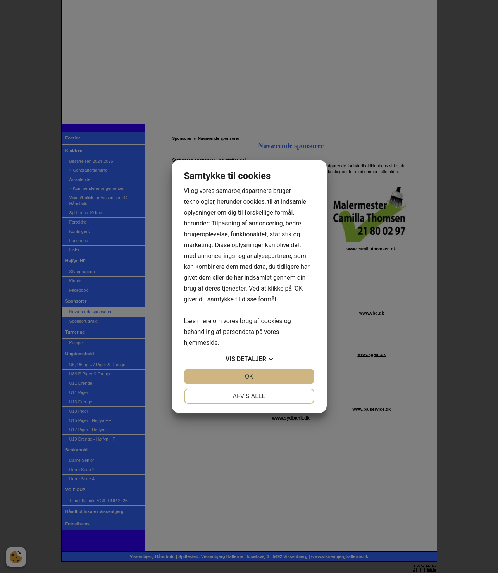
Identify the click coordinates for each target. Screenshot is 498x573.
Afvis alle (249, 396)
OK (249, 376)
